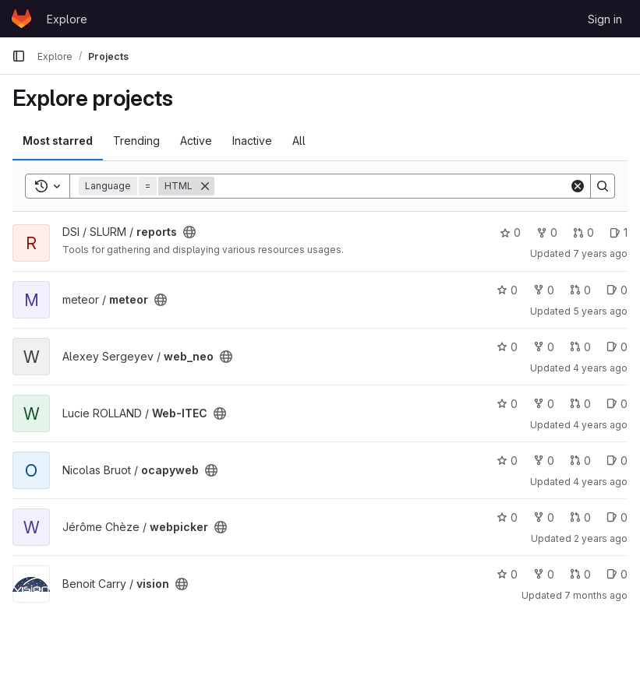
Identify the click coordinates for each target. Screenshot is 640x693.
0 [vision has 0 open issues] (617, 574)
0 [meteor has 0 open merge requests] (580, 290)
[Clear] (577, 186)
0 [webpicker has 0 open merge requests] (580, 517)
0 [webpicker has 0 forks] (543, 517)
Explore (67, 19)
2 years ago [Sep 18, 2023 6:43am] (601, 538)
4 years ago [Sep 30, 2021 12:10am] (600, 425)
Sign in (605, 19)
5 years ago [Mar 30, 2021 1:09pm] (600, 311)
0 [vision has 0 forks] (543, 574)
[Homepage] (21, 18)
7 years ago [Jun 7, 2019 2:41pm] (600, 253)
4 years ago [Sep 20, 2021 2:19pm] (600, 368)
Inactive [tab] (252, 140)
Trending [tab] (136, 140)
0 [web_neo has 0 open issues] (617, 347)
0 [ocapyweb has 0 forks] (543, 460)
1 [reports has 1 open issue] (619, 232)
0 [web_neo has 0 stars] (507, 347)
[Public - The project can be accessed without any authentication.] (189, 232)
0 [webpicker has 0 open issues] (617, 517)
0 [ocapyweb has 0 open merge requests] (580, 460)
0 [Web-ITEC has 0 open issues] (617, 403)
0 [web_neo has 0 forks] (543, 347)
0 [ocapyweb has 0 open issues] (617, 460)
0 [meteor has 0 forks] (543, 290)
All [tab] (299, 140)
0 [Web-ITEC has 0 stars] (507, 403)
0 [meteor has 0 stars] (507, 290)
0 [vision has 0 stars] (507, 574)
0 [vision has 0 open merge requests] (580, 574)
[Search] (391, 186)
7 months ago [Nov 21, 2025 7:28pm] (596, 595)
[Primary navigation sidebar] (18, 56)
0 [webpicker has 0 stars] (507, 517)
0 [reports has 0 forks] (546, 232)
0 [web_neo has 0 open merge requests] (580, 347)
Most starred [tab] (58, 140)
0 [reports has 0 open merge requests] (583, 232)
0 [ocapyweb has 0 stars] (507, 460)
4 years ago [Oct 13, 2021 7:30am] (600, 481)
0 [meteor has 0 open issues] (617, 290)
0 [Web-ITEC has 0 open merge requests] (580, 403)
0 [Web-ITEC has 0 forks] (543, 403)
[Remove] (205, 186)
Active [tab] (196, 140)
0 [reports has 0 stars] (510, 232)
